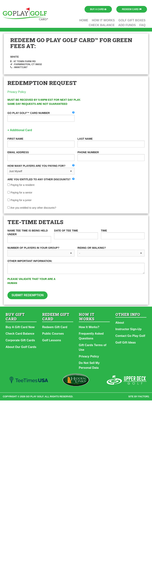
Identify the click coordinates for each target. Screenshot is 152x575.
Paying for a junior (19, 200)
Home (83, 20)
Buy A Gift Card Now (20, 327)
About (119, 322)
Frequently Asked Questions (91, 336)
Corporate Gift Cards (20, 340)
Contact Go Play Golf (130, 335)
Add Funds (127, 25)
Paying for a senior (19, 192)
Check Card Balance (20, 333)
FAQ (142, 25)
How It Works (103, 20)
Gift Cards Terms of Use (92, 347)
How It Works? (89, 327)
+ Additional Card (19, 130)
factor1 (143, 396)
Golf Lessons (51, 340)
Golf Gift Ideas (125, 342)
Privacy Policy (16, 91)
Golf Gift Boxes (131, 20)
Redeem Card (131, 9)
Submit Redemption (27, 295)
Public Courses (53, 333)
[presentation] (105, 284)
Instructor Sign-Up (128, 329)
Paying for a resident (20, 184)
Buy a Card (98, 9)
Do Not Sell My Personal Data (89, 365)
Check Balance (102, 25)
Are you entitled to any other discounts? (31, 207)
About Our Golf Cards (21, 347)
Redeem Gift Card (54, 327)
